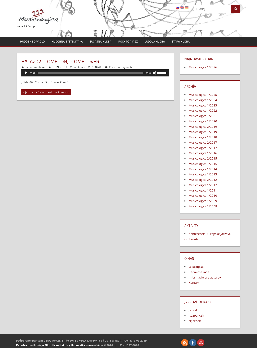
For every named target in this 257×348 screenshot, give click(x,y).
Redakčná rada (199, 272)
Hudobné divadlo (32, 41)
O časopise (196, 267)
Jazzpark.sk (196, 315)
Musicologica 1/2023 (203, 105)
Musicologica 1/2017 (203, 148)
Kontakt (194, 282)
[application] (95, 72)
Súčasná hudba (101, 41)
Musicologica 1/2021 (203, 116)
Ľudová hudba (155, 41)
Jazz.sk (193, 310)
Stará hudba (181, 41)
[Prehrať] (26, 73)
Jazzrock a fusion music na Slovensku (47, 92)
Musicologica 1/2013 (203, 174)
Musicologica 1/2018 (203, 137)
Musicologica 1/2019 (203, 132)
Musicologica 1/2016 (203, 153)
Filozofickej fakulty (57, 345)
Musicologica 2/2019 (203, 127)
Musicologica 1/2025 (203, 95)
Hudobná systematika (67, 41)
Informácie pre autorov (205, 277)
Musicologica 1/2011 (203, 190)
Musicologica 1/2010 (203, 195)
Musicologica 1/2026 (203, 67)
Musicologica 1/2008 (203, 206)
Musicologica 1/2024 (203, 100)
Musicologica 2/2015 (203, 158)
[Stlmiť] (154, 73)
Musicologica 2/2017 (203, 142)
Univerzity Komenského (87, 345)
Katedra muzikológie (30, 345)
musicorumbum (35, 67)
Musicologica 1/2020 (203, 121)
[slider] (90, 73)
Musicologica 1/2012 (203, 185)
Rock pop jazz (128, 41)
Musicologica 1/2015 (203, 164)
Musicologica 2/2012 (203, 180)
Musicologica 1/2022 (203, 110)
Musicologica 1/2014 (203, 169)
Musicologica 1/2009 (203, 201)
